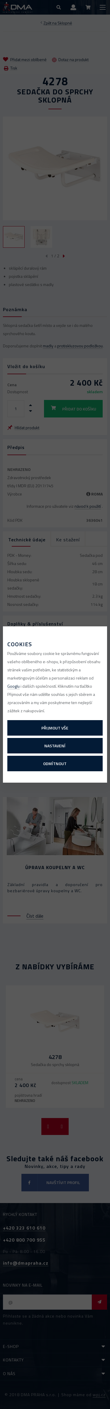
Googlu (13, 686)
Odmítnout (55, 763)
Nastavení (54, 746)
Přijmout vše (54, 728)
